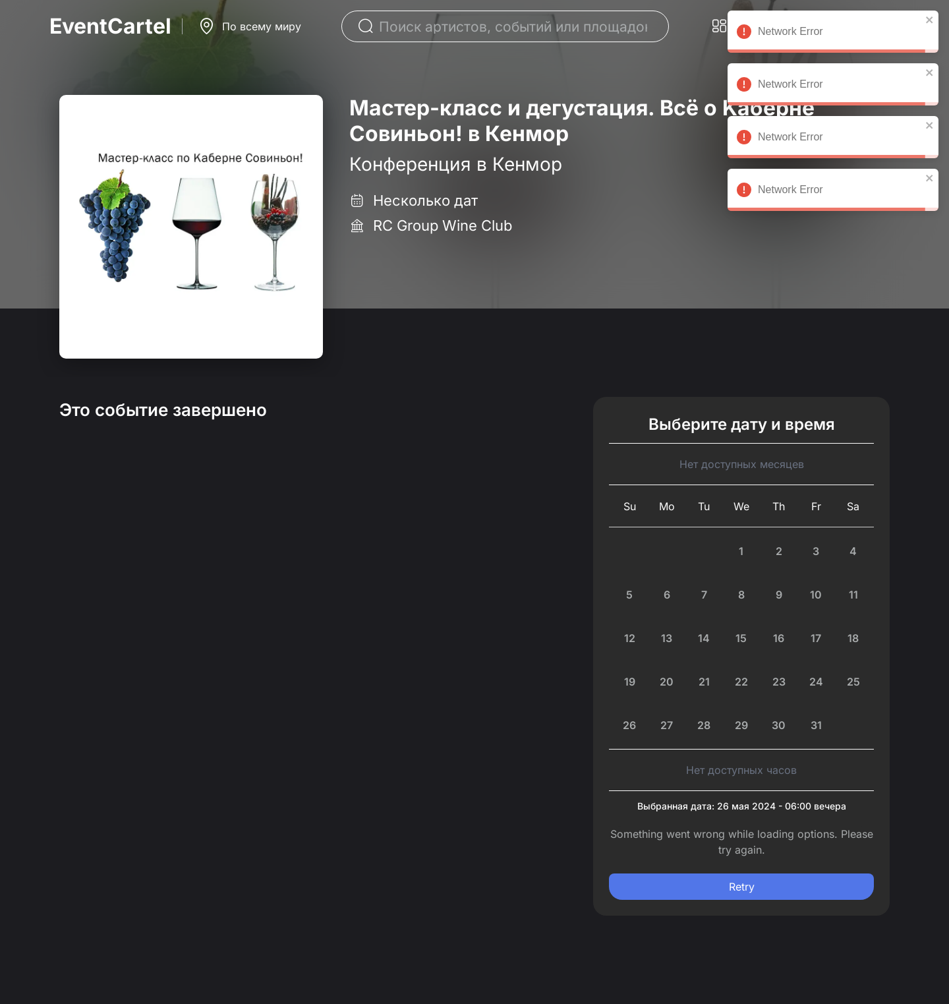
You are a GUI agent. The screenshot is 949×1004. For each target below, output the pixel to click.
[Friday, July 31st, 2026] (816, 725)
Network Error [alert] (833, 34)
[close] (930, 20)
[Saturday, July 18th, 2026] (853, 638)
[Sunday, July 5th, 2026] (630, 594)
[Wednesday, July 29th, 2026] (742, 725)
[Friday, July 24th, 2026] (816, 681)
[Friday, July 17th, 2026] (816, 638)
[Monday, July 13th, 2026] (667, 638)
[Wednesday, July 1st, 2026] (742, 551)
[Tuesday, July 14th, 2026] (704, 638)
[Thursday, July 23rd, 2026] (778, 681)
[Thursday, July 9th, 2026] (778, 594)
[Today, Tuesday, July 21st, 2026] (704, 681)
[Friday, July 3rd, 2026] (816, 551)
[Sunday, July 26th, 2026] (630, 725)
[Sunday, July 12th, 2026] (630, 638)
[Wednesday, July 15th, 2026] (742, 638)
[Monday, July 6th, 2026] (667, 594)
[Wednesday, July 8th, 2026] (742, 594)
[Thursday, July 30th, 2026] (778, 725)
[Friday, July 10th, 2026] (816, 594)
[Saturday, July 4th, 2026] (853, 551)
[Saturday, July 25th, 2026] (853, 681)
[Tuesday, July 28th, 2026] (704, 725)
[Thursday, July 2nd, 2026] (778, 551)
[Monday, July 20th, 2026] (667, 681)
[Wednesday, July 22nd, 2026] (742, 681)
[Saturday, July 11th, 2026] (853, 594)
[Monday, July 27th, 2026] (667, 725)
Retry (742, 886)
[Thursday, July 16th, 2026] (778, 638)
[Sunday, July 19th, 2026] (630, 681)
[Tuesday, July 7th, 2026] (704, 594)
